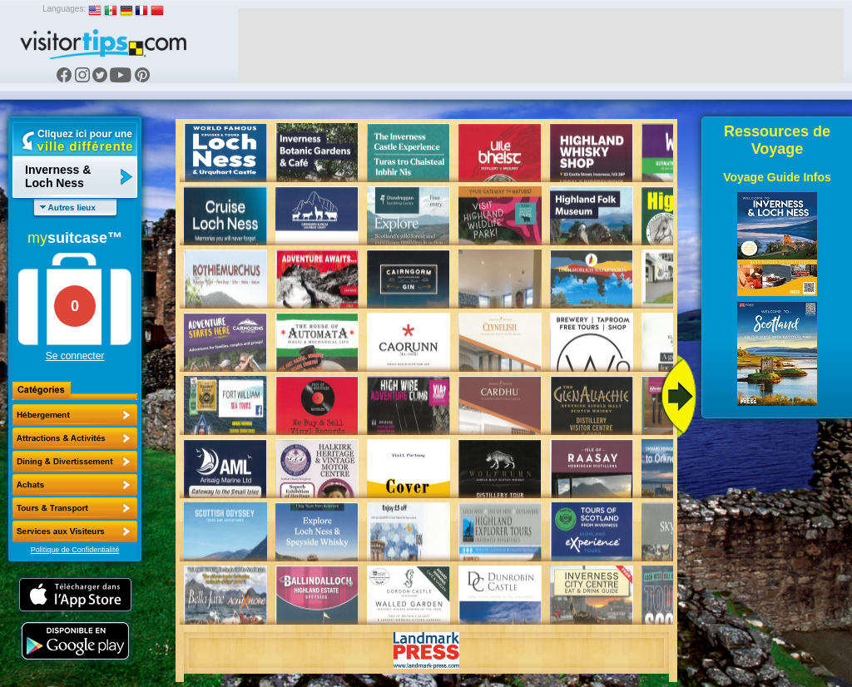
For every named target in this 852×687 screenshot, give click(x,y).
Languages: (64, 8)
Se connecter (75, 356)
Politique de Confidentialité (75, 550)
